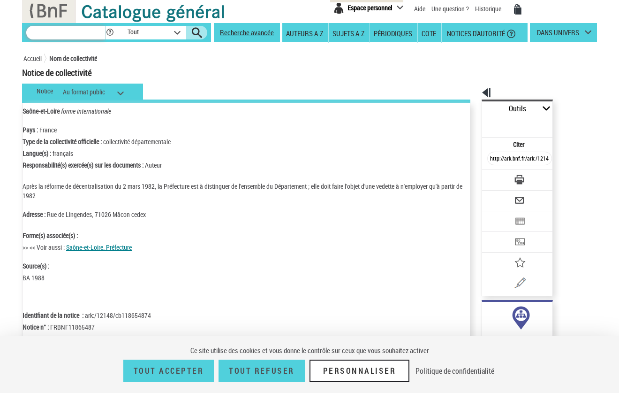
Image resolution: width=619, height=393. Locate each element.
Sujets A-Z (348, 33)
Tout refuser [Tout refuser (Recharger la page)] (261, 371)
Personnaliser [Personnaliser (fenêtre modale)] (359, 371)
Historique (489, 8)
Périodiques (393, 33)
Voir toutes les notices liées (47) (508, 332)
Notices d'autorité (475, 33)
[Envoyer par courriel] (493, 177)
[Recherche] (65, 32)
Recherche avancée (247, 32)
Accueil (32, 58)
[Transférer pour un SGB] (497, 214)
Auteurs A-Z (304, 33)
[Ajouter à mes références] (499, 232)
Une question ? (450, 8)
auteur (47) (487, 313)
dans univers (558, 34)
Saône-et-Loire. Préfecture (99, 247)
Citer (478, 123)
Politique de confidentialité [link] (454, 371)
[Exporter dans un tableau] (500, 195)
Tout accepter (169, 371)
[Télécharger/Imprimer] (495, 159)
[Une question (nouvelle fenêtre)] (511, 250)
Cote (429, 33)
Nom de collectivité (73, 58)
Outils (471, 109)
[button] (110, 32)
